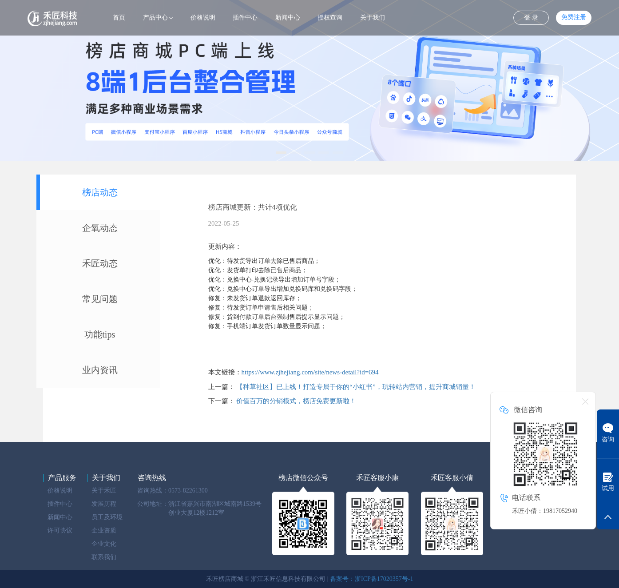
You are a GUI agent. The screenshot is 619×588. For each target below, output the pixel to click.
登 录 (531, 17)
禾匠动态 (100, 263)
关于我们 (372, 17)
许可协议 (60, 530)
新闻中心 (287, 17)
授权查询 (329, 17)
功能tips (99, 334)
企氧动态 (100, 228)
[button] (281, 152)
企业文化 (103, 543)
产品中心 (155, 17)
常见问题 (100, 299)
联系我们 (103, 557)
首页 (119, 17)
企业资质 (103, 530)
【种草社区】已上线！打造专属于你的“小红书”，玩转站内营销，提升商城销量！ (355, 386)
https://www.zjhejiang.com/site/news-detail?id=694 (310, 372)
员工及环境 (107, 517)
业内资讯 (100, 370)
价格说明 (202, 17)
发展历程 (103, 504)
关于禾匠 (103, 490)
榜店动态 (100, 192)
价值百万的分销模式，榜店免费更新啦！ (296, 401)
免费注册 (573, 17)
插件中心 (245, 17)
